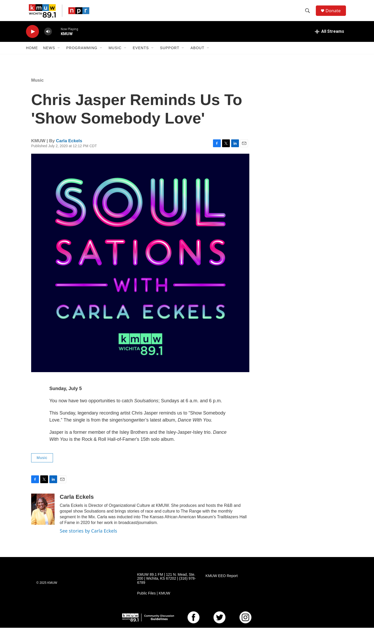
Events (141, 54)
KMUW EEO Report (221, 582)
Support (169, 54)
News (49, 54)
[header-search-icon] (309, 13)
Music (115, 54)
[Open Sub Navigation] (59, 54)
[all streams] (329, 37)
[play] (32, 38)
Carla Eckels (69, 147)
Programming (81, 54)
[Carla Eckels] (43, 515)
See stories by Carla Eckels (88, 537)
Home (32, 54)
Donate (335, 13)
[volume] (48, 38)
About (197, 54)
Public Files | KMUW (153, 599)
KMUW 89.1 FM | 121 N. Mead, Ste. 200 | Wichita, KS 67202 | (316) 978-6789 (166, 585)
